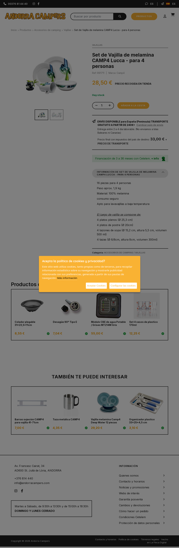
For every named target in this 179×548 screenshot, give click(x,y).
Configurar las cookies (123, 285)
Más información (67, 278)
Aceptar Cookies (96, 285)
